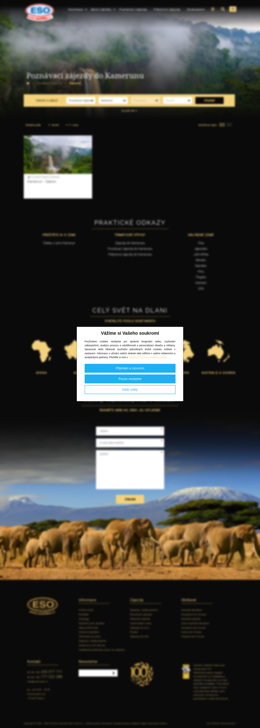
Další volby (130, 389)
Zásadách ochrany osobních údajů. (148, 357)
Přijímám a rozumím (130, 368)
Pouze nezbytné (129, 379)
